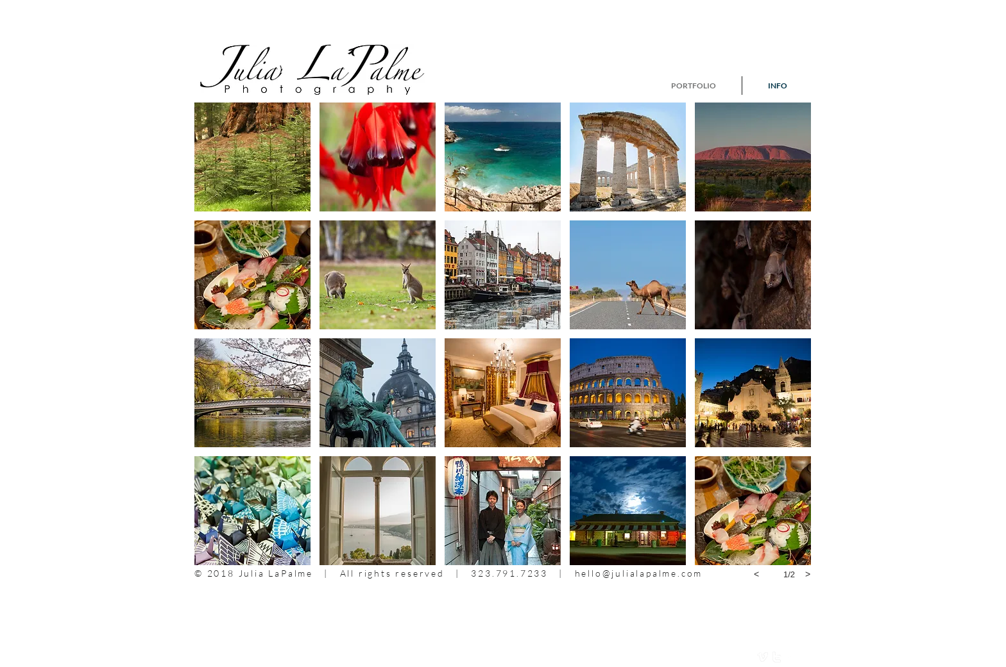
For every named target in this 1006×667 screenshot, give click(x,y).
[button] (252, 157)
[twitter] (776, 657)
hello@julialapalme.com (639, 573)
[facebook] (790, 657)
